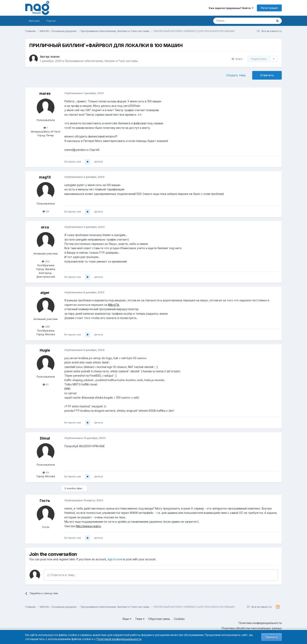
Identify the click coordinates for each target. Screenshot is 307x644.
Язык (127, 618)
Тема (139, 618)
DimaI (45, 438)
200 (46, 261)
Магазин (34, 20)
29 (45, 211)
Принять (271, 637)
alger (45, 293)
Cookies (179, 618)
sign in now (114, 559)
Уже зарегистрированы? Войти (231, 8)
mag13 (45, 177)
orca (45, 227)
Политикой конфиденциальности (119, 639)
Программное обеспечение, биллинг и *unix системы (101, 61)
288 (46, 326)
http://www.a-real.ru (88, 526)
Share (237, 58)
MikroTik (113, 304)
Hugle (45, 350)
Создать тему (236, 75)
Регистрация (269, 7)
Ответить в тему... (61, 575)
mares (55, 56)
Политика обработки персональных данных (252, 628)
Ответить (267, 75)
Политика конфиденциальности (260, 623)
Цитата (98, 161)
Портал (51, 20)
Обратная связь (159, 618)
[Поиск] (232, 21)
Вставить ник (72, 161)
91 (46, 384)
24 (45, 472)
